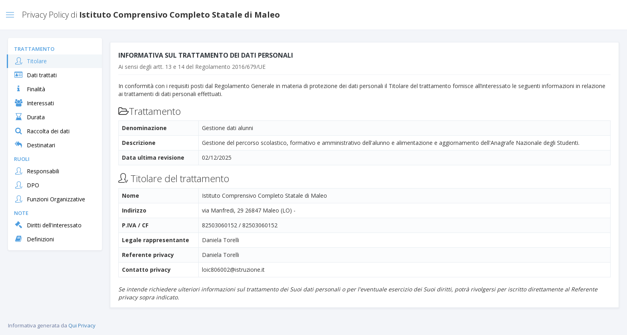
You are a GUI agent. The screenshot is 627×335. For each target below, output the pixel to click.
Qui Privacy (82, 325)
